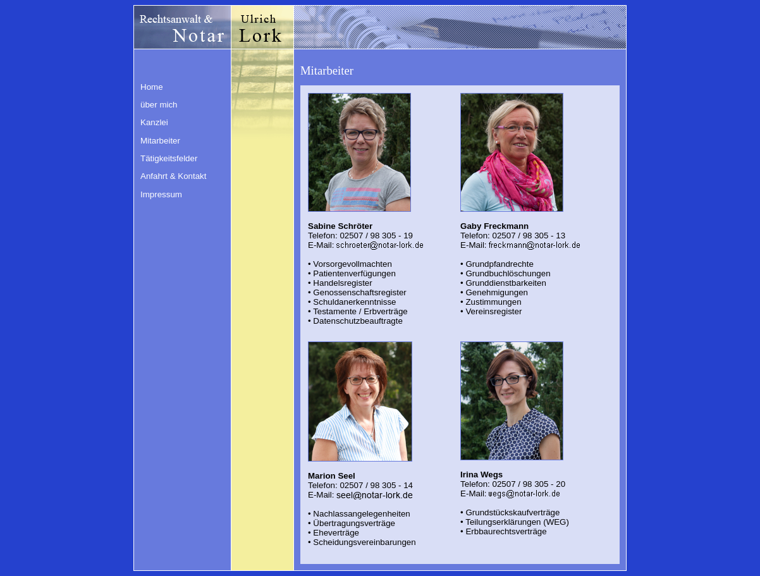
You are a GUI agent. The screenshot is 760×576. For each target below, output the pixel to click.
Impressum (161, 194)
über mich (159, 104)
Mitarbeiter (160, 140)
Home (151, 87)
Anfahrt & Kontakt (173, 176)
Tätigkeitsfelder (168, 158)
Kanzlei (154, 122)
